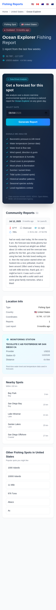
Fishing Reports (12, 4)
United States (17, 12)
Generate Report (28, 122)
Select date (12, 107)
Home (5, 12)
